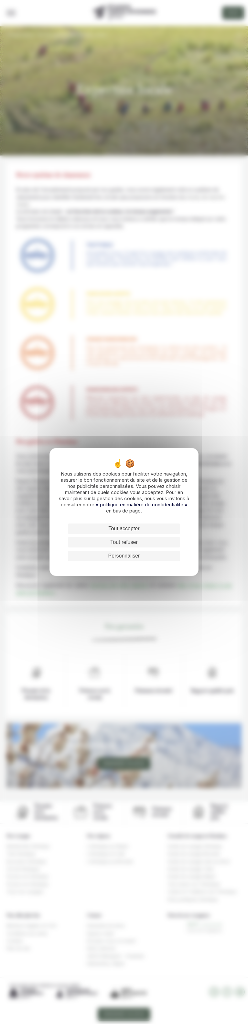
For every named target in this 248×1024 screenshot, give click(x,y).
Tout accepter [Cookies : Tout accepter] (123, 528)
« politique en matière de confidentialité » (142, 504)
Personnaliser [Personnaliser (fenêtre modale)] (124, 555)
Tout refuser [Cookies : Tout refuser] (123, 542)
